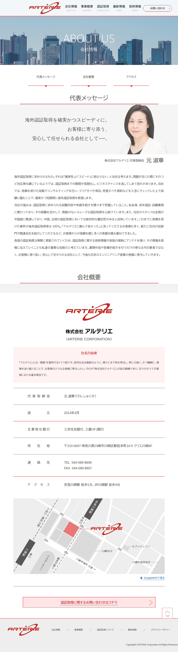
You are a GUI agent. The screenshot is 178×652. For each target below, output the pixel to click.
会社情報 (71, 8)
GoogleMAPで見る (152, 578)
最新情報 (119, 8)
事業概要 (87, 8)
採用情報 (135, 8)
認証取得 (103, 8)
